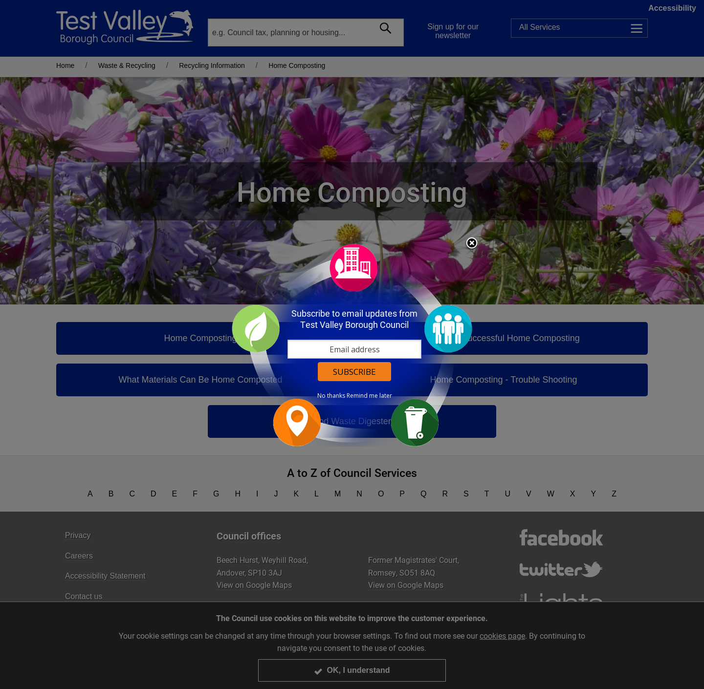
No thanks (331, 396)
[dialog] (352, 345)
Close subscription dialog (471, 244)
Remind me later (369, 396)
